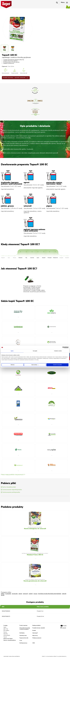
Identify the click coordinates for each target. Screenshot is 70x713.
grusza (35, 593)
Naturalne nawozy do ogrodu (35, 527)
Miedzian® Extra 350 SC (35, 555)
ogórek (31, 593)
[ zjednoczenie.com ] (62, 656)
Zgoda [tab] (12, 350)
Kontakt (34, 630)
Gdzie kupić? (35, 632)
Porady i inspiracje (23, 625)
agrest (20, 593)
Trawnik (5, 636)
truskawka (8, 593)
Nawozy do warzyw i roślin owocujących (35, 579)
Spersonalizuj (35, 364)
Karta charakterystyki (8, 487)
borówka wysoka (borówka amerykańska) (49, 593)
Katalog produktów (36, 625)
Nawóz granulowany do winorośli (35, 581)
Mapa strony (35, 635)
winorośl (25, 593)
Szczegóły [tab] (35, 350)
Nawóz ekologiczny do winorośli (35, 528)
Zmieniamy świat (23, 635)
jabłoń (2, 593)
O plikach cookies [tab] (58, 350)
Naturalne (6, 633)
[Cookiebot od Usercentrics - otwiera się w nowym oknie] (62, 347)
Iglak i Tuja (6, 628)
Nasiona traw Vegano (8, 638)
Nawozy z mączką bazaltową (10, 640)
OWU (33, 642)
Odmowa (12, 364)
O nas (20, 640)
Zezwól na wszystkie (57, 364)
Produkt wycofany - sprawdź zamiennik (15, 77)
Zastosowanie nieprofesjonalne (11, 489)
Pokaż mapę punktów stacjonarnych (13, 474)
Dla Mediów (22, 632)
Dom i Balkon (6, 630)
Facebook (63, 627)
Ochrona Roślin (7, 635)
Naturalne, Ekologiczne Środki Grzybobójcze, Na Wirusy (35, 553)
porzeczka (15, 593)
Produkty (5, 625)
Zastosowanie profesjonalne (10, 492)
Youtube (63, 625)
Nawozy (5, 632)
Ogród (5, 627)
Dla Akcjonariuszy (23, 642)
